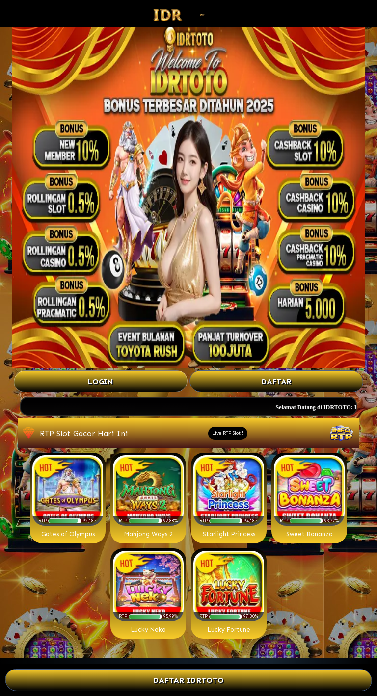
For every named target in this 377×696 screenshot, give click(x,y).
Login (101, 381)
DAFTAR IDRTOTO (189, 680)
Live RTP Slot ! (227, 433)
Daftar (276, 381)
